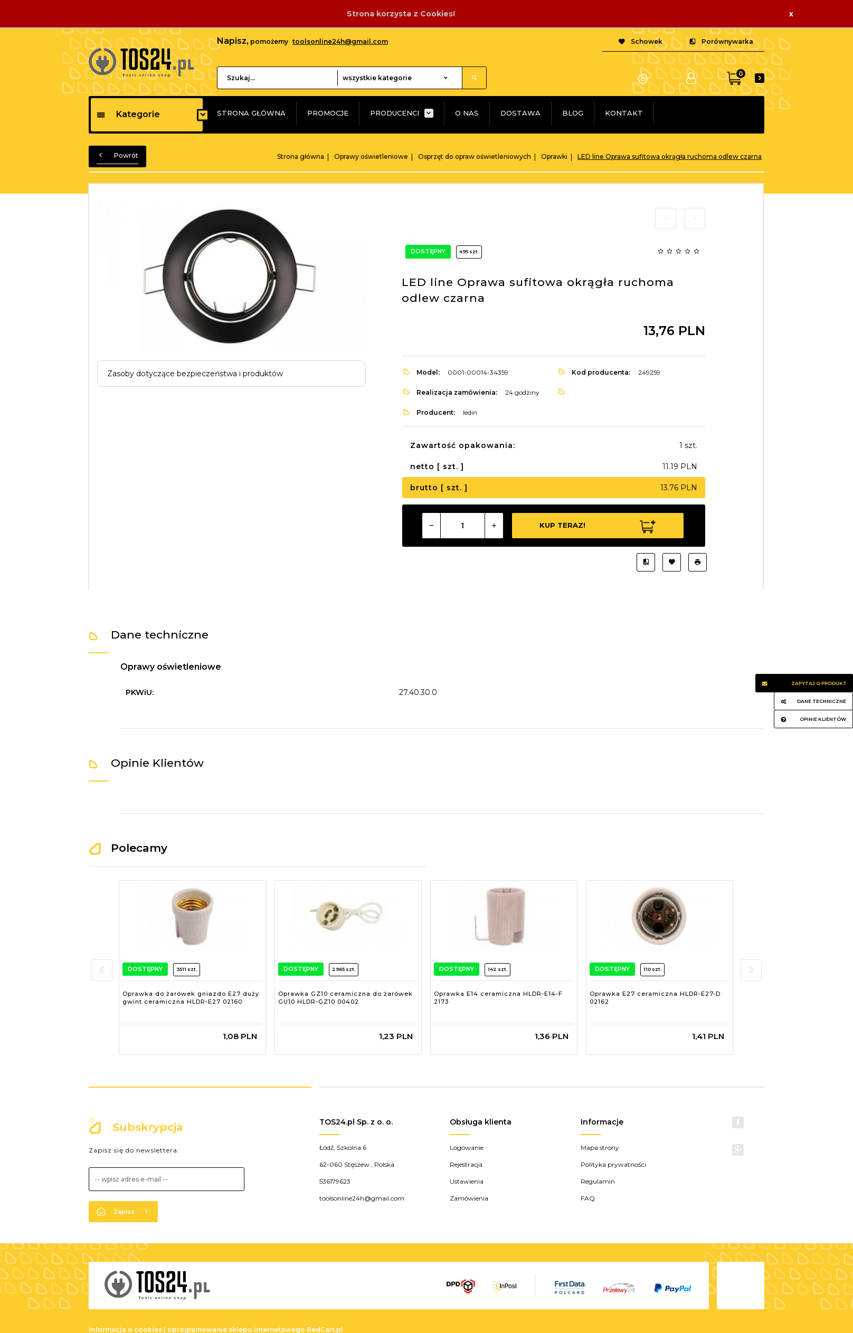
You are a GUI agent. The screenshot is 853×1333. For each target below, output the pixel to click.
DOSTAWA (520, 113)
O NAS (467, 113)
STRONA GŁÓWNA (251, 113)
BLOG (572, 113)
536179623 (334, 1181)
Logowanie (467, 1147)
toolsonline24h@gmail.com (340, 41)
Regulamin (598, 1181)
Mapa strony (600, 1147)
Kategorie (128, 114)
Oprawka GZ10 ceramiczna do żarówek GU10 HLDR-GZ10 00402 (345, 998)
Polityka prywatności (613, 1164)
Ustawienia (467, 1181)
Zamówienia (469, 1198)
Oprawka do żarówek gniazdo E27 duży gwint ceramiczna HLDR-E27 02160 (190, 998)
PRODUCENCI (394, 113)
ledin (470, 412)
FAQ (588, 1198)
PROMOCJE (327, 113)
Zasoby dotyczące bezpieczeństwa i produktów (195, 373)
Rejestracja (466, 1164)
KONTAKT (624, 113)
